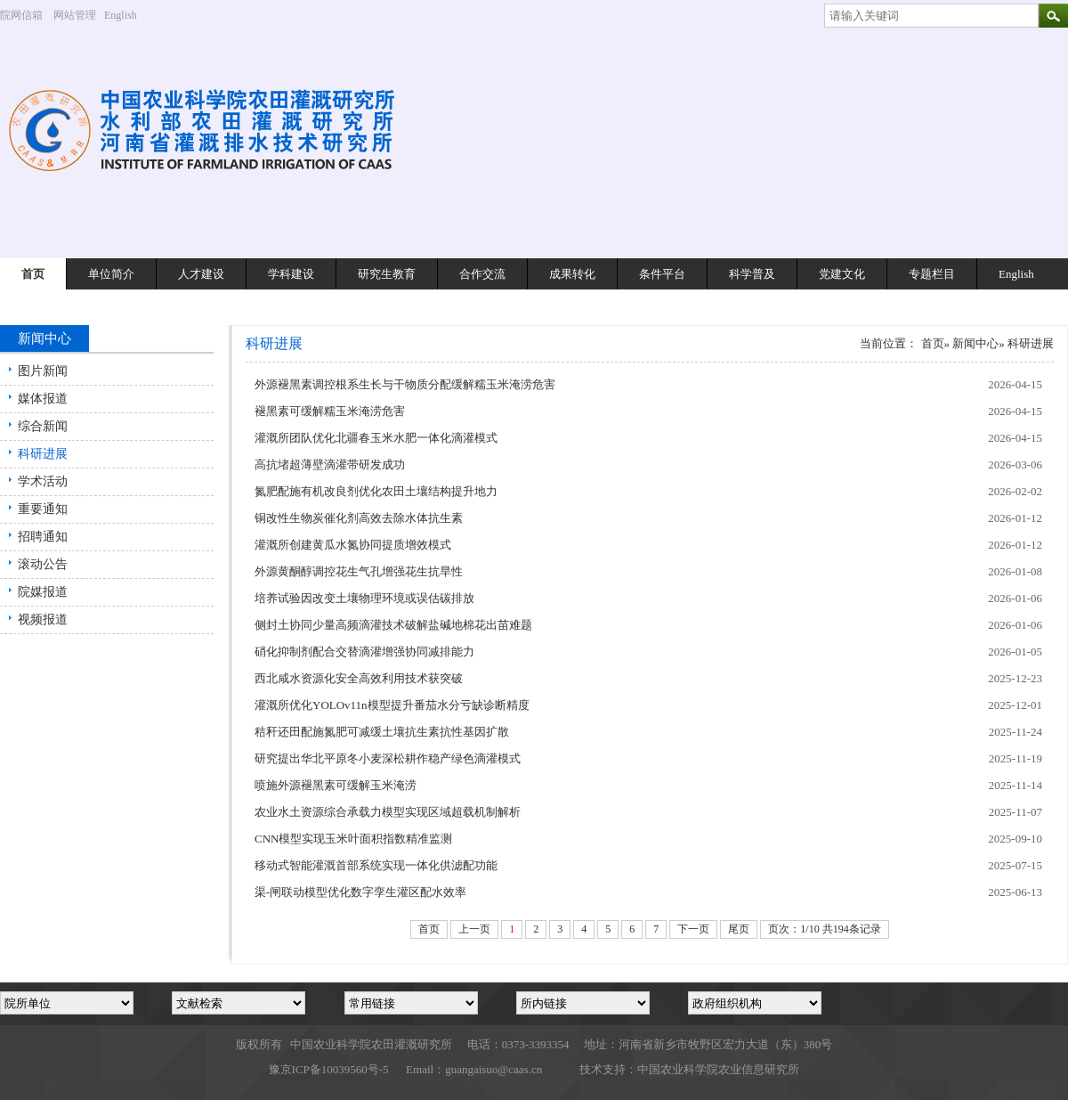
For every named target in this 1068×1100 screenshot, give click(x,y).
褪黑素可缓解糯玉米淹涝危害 (330, 411)
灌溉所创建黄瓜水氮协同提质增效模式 (353, 544)
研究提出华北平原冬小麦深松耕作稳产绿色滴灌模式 (388, 758)
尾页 (738, 929)
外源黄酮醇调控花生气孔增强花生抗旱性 (359, 571)
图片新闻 (43, 371)
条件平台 (662, 274)
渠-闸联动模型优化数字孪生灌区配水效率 (360, 892)
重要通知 (43, 509)
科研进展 (43, 453)
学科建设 (291, 274)
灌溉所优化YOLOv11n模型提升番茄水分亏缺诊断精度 (392, 705)
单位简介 (111, 274)
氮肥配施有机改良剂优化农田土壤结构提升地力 (376, 491)
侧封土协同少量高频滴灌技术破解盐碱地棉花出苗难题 (393, 624)
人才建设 (201, 274)
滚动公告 (43, 564)
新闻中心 (975, 343)
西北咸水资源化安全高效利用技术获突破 (359, 678)
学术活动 (43, 481)
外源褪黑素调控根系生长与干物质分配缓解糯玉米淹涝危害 (405, 384)
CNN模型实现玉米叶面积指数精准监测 (353, 838)
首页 (32, 274)
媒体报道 (43, 398)
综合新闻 (43, 426)
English (127, 15)
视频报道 (43, 619)
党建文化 (842, 274)
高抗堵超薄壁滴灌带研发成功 (330, 464)
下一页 (693, 929)
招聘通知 (43, 536)
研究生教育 (387, 274)
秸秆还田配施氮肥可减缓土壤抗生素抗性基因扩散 (382, 731)
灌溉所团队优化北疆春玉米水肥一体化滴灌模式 (376, 437)
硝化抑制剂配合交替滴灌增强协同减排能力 (364, 651)
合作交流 (482, 274)
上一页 (474, 929)
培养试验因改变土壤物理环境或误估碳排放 (364, 598)
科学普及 (752, 274)
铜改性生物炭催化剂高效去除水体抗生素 (359, 518)
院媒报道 (43, 592)
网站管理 (74, 15)
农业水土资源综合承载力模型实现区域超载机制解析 (388, 812)
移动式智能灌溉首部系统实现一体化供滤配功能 (376, 865)
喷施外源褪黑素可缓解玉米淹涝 (336, 785)
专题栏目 (932, 274)
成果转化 (572, 274)
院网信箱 (21, 15)
